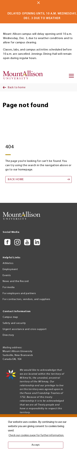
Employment (10, 269)
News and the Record (16, 281)
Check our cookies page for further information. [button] (36, 435)
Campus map (10, 317)
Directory (8, 335)
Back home (16, 179)
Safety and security (14, 323)
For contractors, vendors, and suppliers (26, 299)
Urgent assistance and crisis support (25, 329)
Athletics (8, 263)
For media (9, 287)
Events (7, 275)
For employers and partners (19, 293)
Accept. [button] (36, 445)
